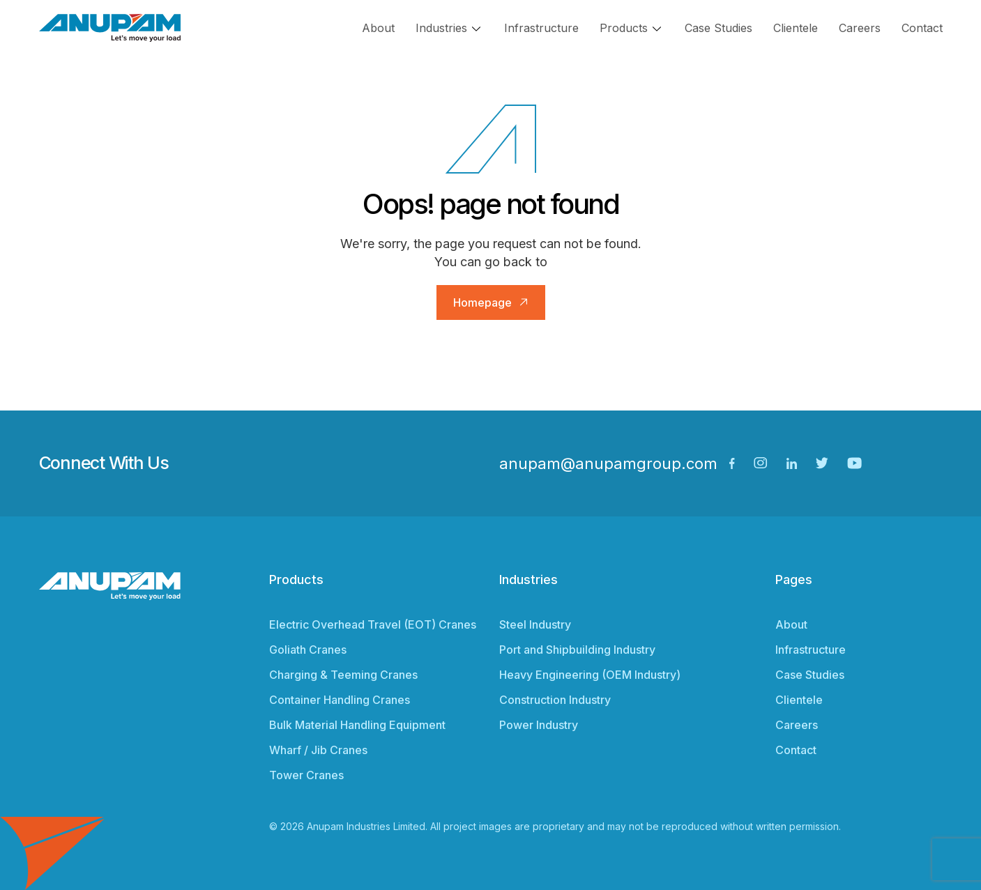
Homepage (482, 302)
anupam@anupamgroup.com (608, 463)
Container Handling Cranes (339, 700)
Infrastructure (541, 28)
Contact (922, 28)
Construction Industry (555, 700)
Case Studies (718, 28)
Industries (441, 28)
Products (624, 28)
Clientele (795, 28)
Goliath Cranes (308, 650)
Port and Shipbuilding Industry (577, 650)
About (378, 28)
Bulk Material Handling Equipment (357, 725)
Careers (860, 28)
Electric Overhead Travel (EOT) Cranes (372, 624)
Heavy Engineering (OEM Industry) (589, 675)
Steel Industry (535, 624)
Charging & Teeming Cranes (343, 675)
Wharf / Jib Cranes (318, 750)
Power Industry (538, 725)
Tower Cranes (306, 775)
